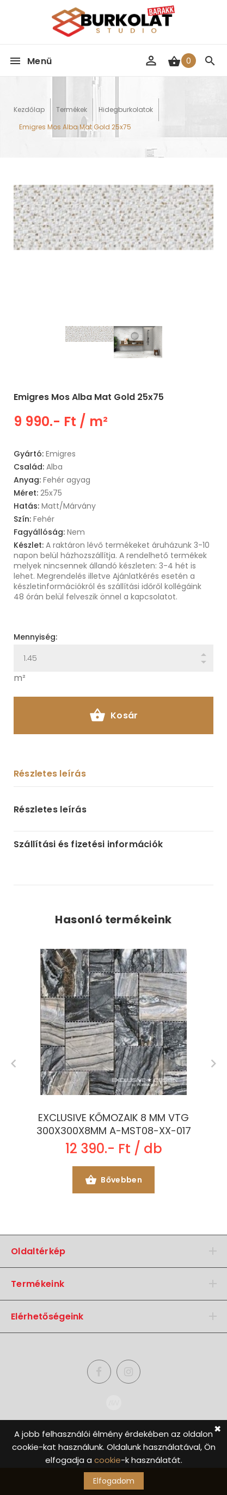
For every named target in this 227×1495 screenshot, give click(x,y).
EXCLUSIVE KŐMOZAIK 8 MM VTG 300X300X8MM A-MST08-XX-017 (113, 1124)
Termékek (71, 109)
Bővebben (113, 1181)
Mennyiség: (35, 636)
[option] (113, 217)
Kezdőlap (29, 109)
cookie (107, 1460)
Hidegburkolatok (126, 109)
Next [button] (213, 1063)
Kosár (113, 716)
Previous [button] (13, 1063)
